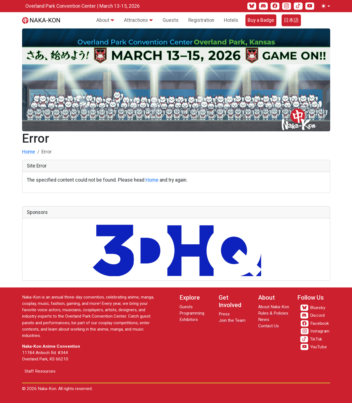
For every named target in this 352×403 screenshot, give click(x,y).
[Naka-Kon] (41, 20)
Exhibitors (188, 319)
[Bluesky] (251, 6)
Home (28, 152)
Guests (171, 20)
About (102, 20)
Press (224, 314)
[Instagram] (286, 6)
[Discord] (263, 6)
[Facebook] (275, 6)
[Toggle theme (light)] (324, 6)
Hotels (231, 20)
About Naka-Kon (273, 306)
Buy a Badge (261, 20)
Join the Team (232, 320)
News (263, 319)
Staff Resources (40, 371)
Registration (201, 20)
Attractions (136, 20)
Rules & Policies (273, 313)
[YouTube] (309, 6)
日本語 (291, 20)
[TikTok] (298, 6)
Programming (191, 313)
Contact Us (268, 325)
